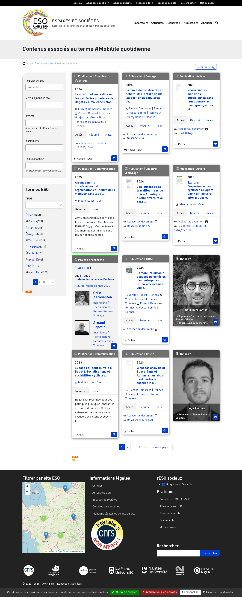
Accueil (29, 66)
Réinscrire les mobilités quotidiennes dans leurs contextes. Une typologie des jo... (200, 102)
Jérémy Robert (97, 120)
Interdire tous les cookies (159, 592)
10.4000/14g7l (186, 136)
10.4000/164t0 (135, 141)
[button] (65, 491)
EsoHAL (78, 2)
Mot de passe (207, 2)
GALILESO (82, 270)
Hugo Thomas (196, 411)
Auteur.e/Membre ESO (37, 101)
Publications (190, 24)
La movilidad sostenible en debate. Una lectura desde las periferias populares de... (144, 98)
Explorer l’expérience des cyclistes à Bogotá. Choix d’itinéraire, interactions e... (200, 192)
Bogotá (32, 262)
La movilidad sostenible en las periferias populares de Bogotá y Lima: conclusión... (94, 100)
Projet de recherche (89, 262)
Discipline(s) (32, 144)
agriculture (35, 275)
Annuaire (207, 24)
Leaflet (49, 554)
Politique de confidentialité (218, 592)
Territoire (34, 243)
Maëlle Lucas (85, 203)
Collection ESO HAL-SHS (175, 502)
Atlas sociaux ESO (96, 3)
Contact (97, 488)
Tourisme (34, 249)
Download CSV (28, 294)
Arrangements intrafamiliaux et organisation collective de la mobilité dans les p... (95, 190)
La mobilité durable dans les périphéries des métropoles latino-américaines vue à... (151, 283)
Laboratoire (141, 24)
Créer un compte (167, 2)
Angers (32, 237)
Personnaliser (190, 592)
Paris (31, 217)
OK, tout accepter (124, 592)
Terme (28, 201)
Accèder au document (91, 146)
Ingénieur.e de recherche (193, 325)
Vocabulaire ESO (45, 66)
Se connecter (188, 2)
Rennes (107, 111)
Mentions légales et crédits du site (113, 516)
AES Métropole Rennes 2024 (92, 288)
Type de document (35, 161)
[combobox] (44, 90)
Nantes (32, 230)
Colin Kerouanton (102, 297)
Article (200, 79)
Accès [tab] (79, 137)
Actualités (157, 24)
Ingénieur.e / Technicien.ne (192, 319)
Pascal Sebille (95, 124)
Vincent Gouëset (86, 116)
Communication (105, 171)
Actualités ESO (101, 495)
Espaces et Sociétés (77, 22)
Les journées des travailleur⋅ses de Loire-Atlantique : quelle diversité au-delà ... (151, 196)
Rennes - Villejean (185, 322)
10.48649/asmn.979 (138, 228)
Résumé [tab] (94, 137)
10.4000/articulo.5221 (140, 422)
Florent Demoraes (88, 111)
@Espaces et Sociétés (177, 487)
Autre (149, 261)
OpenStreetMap (65, 554)
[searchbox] (44, 90)
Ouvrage (151, 79)
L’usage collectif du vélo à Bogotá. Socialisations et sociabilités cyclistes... (93, 374)
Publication (84, 79)
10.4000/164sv (84, 150)
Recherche (173, 24)
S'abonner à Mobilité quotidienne (73, 462)
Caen (31, 268)
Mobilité (33, 256)
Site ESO (29, 119)
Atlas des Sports (122, 2)
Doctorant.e (185, 417)
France (32, 224)
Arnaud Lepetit (99, 327)
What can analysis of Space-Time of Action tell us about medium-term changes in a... (151, 378)
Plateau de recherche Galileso (94, 282)
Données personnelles (106, 509)
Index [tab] (108, 137)
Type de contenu (34, 83)
